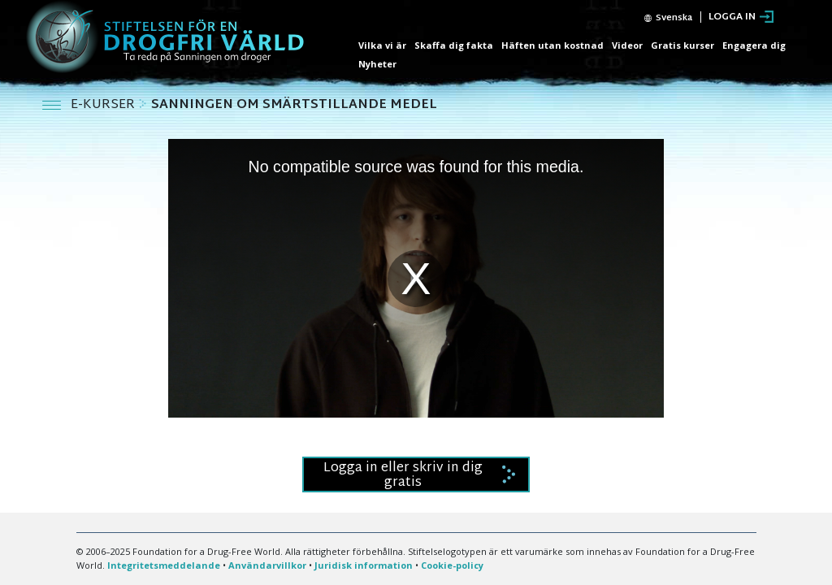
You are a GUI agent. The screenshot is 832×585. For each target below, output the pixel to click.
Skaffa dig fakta (453, 45)
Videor (627, 45)
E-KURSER (104, 105)
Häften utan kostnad (552, 45)
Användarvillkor (267, 565)
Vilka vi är (382, 45)
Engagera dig (754, 45)
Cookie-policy (452, 565)
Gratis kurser (682, 45)
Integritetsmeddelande (163, 565)
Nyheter (377, 64)
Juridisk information (363, 565)
